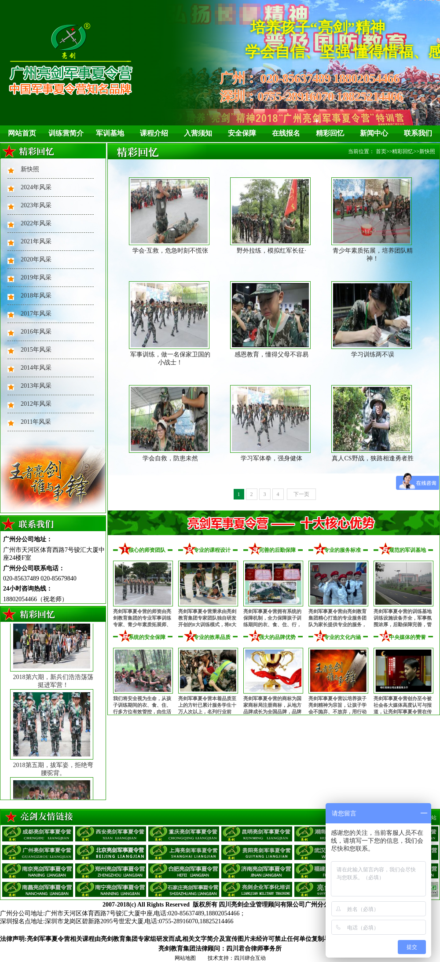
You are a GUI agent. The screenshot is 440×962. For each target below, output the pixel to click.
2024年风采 (36, 187)
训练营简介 (66, 133)
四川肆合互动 (250, 958)
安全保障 (242, 133)
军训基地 (110, 133)
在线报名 (286, 133)
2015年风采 (36, 349)
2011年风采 (36, 422)
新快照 (30, 169)
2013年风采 (36, 385)
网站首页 (22, 133)
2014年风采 (36, 367)
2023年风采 (36, 205)
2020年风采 (36, 259)
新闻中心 (374, 133)
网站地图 (185, 958)
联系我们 (418, 133)
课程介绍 (154, 133)
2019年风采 (36, 277)
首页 (381, 151)
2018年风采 (36, 295)
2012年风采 (36, 403)
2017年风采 (36, 313)
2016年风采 (36, 331)
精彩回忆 (330, 133)
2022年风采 (36, 223)
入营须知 (198, 133)
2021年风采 (36, 241)
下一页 (301, 494)
